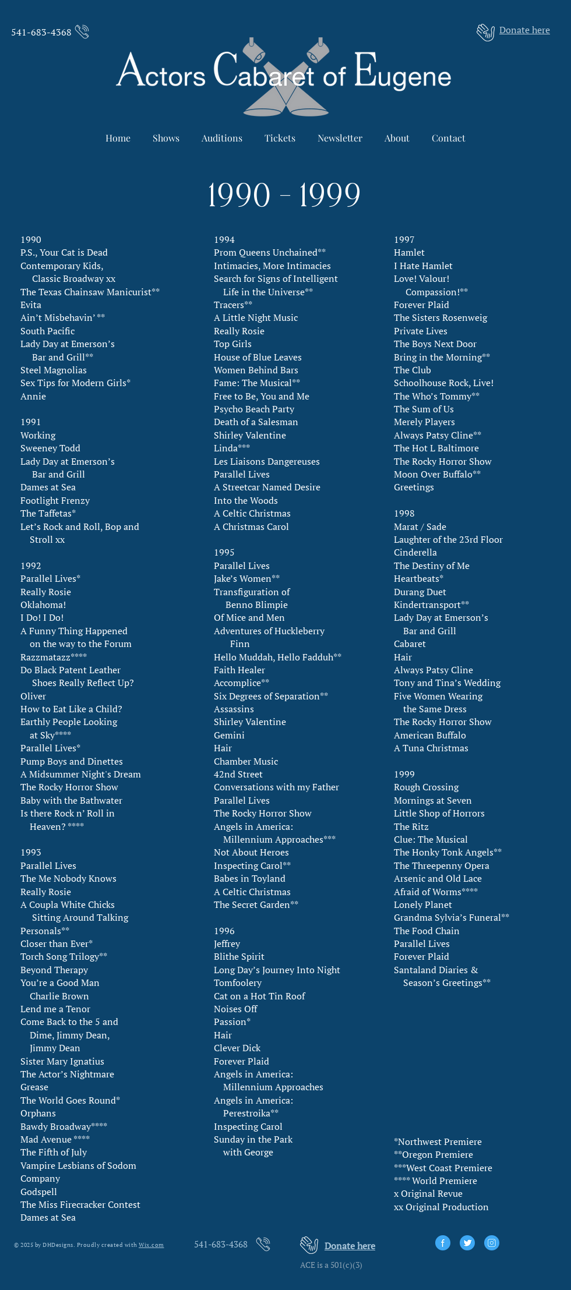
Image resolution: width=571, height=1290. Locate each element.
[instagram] (491, 1242)
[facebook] (442, 1242)
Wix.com (151, 1245)
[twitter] (467, 1242)
